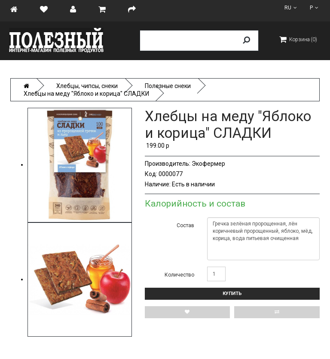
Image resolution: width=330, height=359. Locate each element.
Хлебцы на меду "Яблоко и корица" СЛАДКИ (86, 93)
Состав (185, 225)
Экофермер (208, 163)
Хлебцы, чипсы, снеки (87, 85)
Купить (232, 293)
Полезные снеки (168, 85)
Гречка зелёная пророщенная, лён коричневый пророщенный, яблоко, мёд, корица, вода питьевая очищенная (263, 238)
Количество (179, 275)
